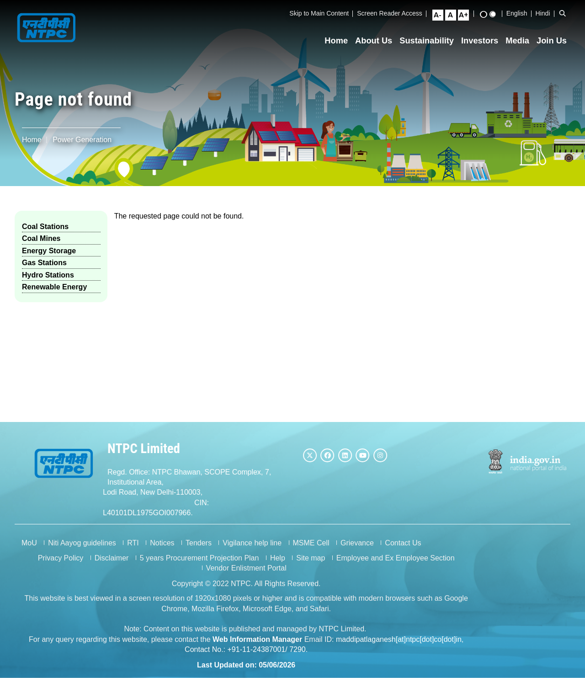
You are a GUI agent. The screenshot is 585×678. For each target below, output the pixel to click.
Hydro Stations (48, 275)
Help (277, 566)
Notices (162, 551)
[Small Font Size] (441, 15)
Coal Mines (41, 238)
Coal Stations (45, 226)
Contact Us (403, 551)
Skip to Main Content (323, 13)
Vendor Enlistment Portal (246, 577)
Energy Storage (49, 251)
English (520, 13)
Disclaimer (112, 566)
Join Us (555, 40)
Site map (310, 566)
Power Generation (82, 140)
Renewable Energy (54, 287)
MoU (29, 551)
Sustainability (431, 40)
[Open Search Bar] (566, 13)
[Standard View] (496, 14)
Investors (483, 40)
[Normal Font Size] (454, 15)
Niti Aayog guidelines (82, 551)
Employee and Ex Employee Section (395, 566)
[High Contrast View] (487, 14)
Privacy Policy (61, 566)
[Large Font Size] (467, 15)
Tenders (199, 551)
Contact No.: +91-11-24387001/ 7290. (246, 658)
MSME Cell (311, 551)
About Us (377, 40)
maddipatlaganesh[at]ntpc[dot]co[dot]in (399, 647)
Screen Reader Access (393, 13)
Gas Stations (44, 263)
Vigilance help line (252, 551)
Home (340, 40)
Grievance (357, 551)
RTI (132, 551)
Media (521, 40)
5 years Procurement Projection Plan (199, 566)
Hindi (546, 13)
